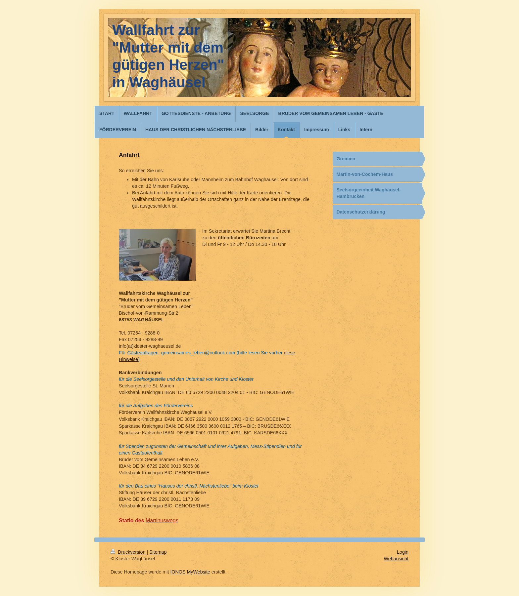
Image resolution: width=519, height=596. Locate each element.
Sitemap (157, 552)
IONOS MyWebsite (190, 572)
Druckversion (129, 552)
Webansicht (396, 558)
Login (402, 552)
